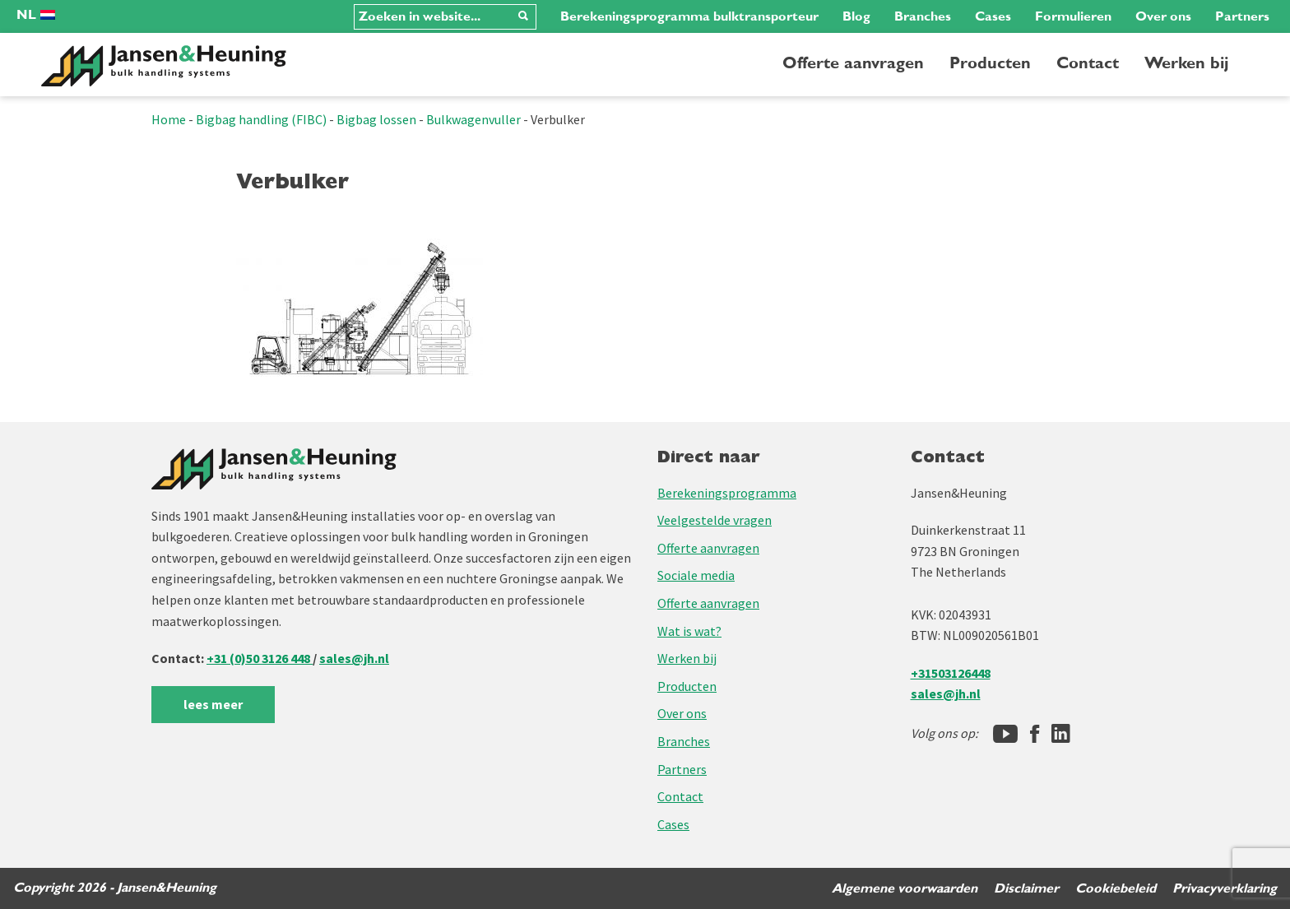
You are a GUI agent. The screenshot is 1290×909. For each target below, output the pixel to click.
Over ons (1163, 16)
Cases (993, 16)
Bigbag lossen (376, 119)
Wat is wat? (689, 631)
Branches (922, 16)
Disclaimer (1026, 888)
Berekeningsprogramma (726, 493)
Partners (1242, 16)
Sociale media (696, 575)
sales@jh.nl (354, 658)
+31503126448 (951, 673)
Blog (856, 16)
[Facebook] (1034, 733)
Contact (1087, 63)
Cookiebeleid (1115, 888)
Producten (990, 63)
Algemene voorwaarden (904, 888)
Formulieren (1073, 16)
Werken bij (1186, 63)
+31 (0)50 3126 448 (259, 658)
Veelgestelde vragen (714, 520)
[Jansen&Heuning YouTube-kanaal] (1005, 733)
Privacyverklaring (1224, 888)
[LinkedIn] (1060, 733)
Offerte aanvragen (853, 63)
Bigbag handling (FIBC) (261, 119)
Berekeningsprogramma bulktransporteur (689, 16)
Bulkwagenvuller (473, 119)
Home (168, 119)
